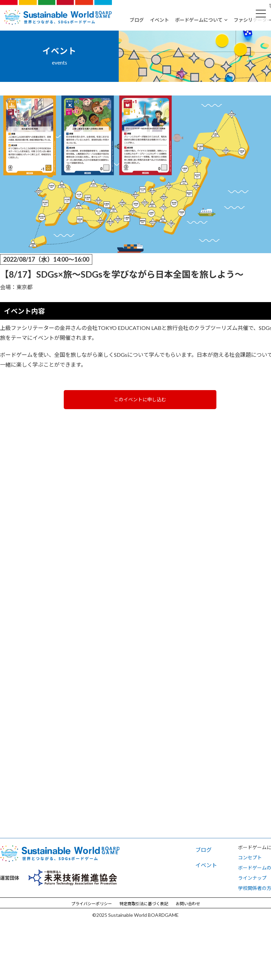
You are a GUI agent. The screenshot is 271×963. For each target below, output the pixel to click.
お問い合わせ (188, 903)
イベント (159, 20)
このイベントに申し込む (140, 399)
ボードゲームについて (198, 20)
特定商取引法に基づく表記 (143, 903)
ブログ (137, 20)
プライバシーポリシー (91, 903)
